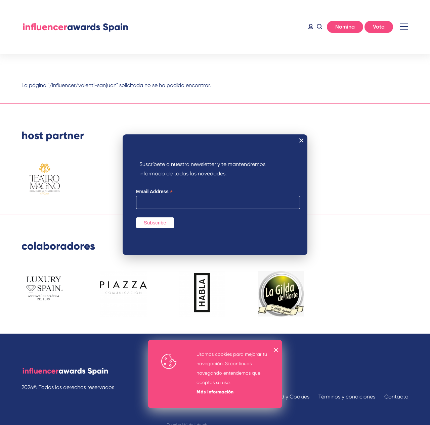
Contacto (396, 396)
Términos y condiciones (346, 396)
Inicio (75, 27)
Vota (379, 27)
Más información (215, 392)
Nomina (345, 27)
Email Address (154, 191)
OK (276, 349)
